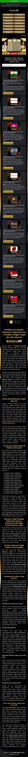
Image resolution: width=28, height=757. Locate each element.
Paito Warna (8, 26)
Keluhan (8, 32)
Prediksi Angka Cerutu (18, 752)
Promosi (19, 17)
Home (8, 15)
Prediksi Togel (8, 17)
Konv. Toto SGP (19, 26)
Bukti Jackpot (19, 29)
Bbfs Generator (19, 23)
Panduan (19, 32)
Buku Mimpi (8, 29)
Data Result (19, 20)
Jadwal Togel (8, 20)
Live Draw (19, 15)
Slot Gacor (8, 23)
